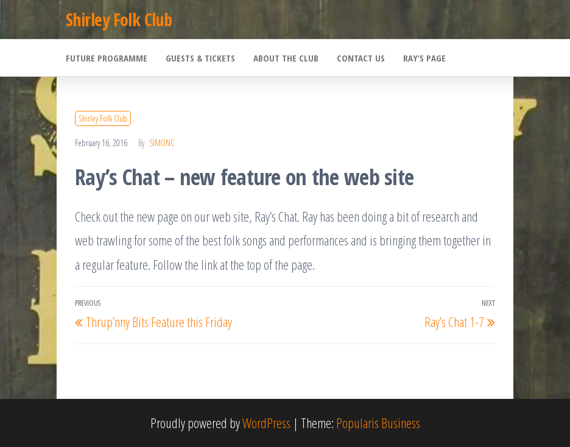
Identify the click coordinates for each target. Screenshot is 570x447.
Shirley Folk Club (119, 19)
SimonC (161, 143)
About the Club (285, 58)
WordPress (266, 423)
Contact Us (361, 58)
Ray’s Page (424, 58)
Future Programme (106, 58)
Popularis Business (378, 423)
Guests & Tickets (200, 58)
